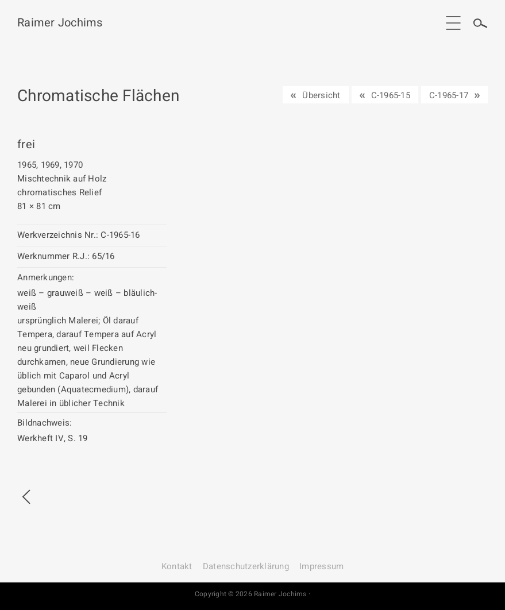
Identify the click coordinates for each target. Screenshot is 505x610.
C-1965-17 (448, 95)
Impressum (321, 566)
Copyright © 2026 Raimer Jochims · (252, 594)
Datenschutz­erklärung (246, 566)
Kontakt (176, 566)
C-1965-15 (390, 95)
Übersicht (321, 95)
